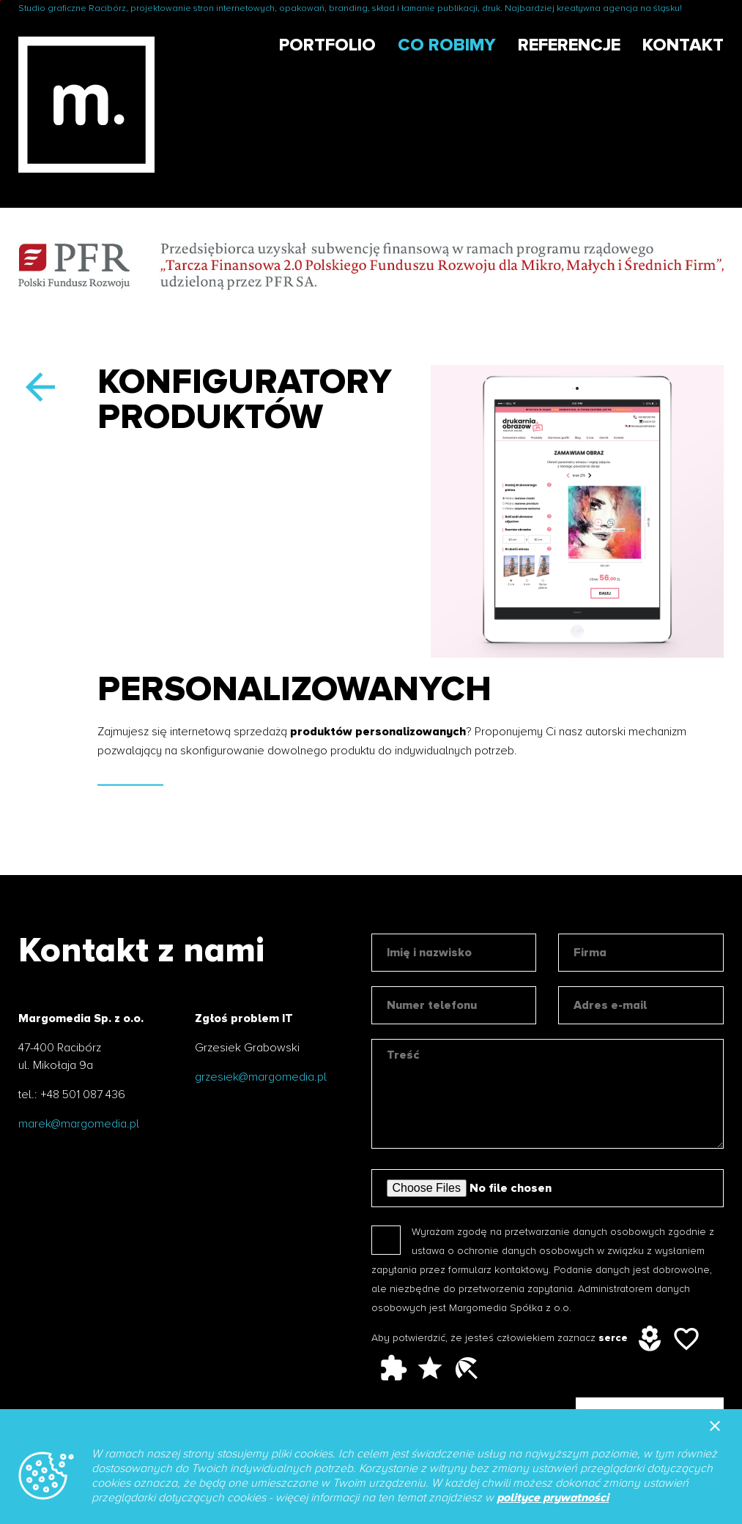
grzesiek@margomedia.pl (261, 1077)
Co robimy (447, 45)
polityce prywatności (553, 1498)
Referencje (569, 45)
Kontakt (683, 45)
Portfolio (327, 45)
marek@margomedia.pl (78, 1124)
